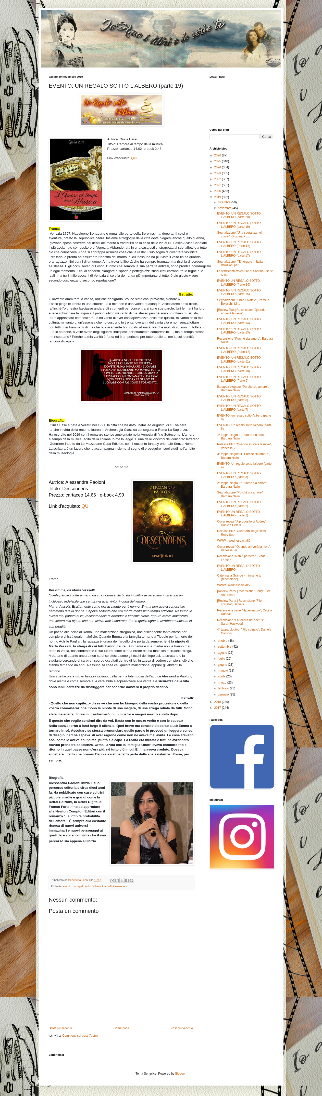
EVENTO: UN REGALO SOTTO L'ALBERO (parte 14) (239, 321)
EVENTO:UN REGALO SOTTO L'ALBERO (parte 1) (238, 513)
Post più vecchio (182, 1028)
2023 (218, 173)
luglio (222, 658)
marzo (222, 682)
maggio (223, 670)
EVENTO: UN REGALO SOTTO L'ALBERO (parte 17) (239, 253)
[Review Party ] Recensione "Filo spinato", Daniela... (239, 602)
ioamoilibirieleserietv (114, 886)
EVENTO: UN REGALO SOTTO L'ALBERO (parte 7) (239, 407)
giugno (223, 664)
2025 (218, 161)
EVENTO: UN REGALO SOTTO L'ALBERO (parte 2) (239, 503)
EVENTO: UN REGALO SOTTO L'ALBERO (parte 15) (239, 292)
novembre (225, 208)
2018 (218, 702)
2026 (218, 155)
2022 (218, 179)
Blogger (180, 1073)
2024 (218, 167)
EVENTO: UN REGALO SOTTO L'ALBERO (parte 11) (239, 359)
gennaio (224, 694)
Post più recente (61, 1028)
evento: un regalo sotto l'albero (82, 886)
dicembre (224, 202)
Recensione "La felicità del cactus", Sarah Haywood (241, 621)
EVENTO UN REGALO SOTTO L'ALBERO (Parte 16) (238, 282)
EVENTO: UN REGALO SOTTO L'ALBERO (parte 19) (239, 224)
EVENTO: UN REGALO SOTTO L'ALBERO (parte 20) (239, 215)
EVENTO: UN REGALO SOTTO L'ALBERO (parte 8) (239, 398)
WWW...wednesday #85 (233, 585)
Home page (121, 1028)
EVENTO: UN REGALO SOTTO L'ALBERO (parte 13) (239, 330)
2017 (218, 708)
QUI (134, 158)
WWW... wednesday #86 (234, 540)
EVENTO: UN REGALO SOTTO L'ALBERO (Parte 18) (239, 244)
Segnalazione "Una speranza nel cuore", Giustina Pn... (239, 234)
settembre (225, 646)
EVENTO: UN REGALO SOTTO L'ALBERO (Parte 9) (239, 378)
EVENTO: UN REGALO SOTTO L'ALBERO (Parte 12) (239, 350)
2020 (218, 191)
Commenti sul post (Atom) (80, 1035)
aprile (222, 676)
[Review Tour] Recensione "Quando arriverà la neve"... (241, 311)
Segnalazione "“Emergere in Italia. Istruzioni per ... (240, 263)
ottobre (223, 641)
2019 (218, 197)
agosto (223, 652)
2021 (218, 185)
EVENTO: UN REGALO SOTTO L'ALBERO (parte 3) (239, 475)
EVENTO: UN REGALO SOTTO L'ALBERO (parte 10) (239, 369)
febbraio (224, 688)
